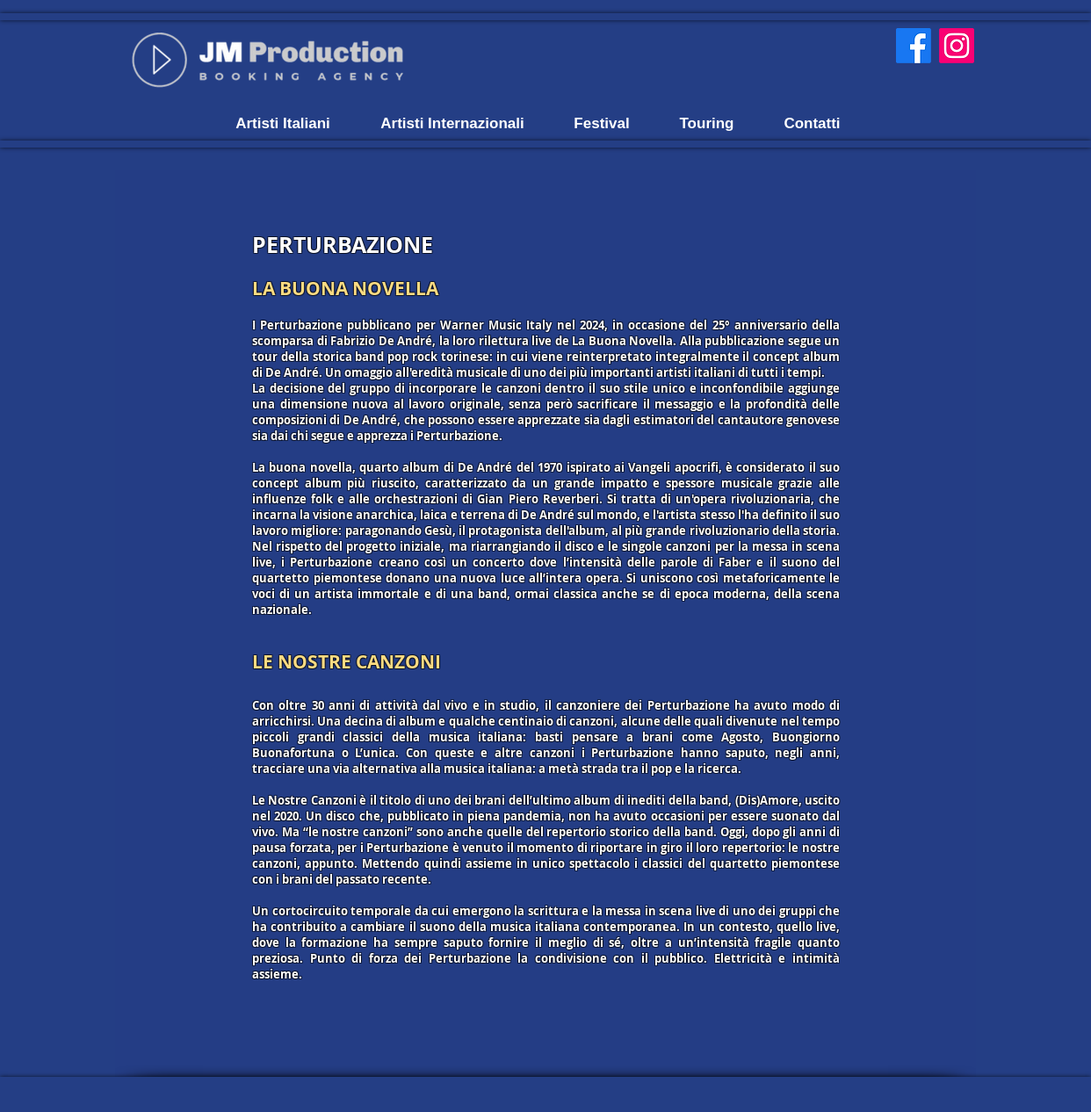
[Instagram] (956, 45)
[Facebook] (913, 45)
